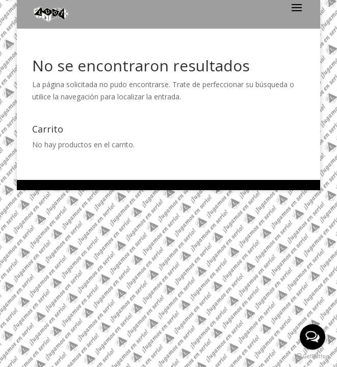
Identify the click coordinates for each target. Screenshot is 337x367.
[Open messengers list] (312, 337)
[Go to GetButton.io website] (312, 356)
